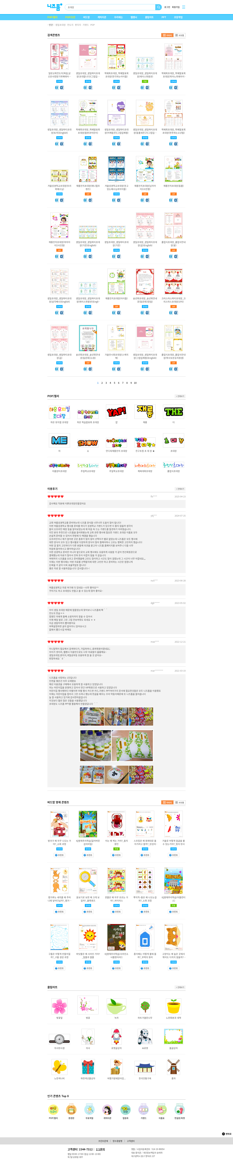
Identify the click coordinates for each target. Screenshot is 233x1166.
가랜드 (86, 24)
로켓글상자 (116, 1048)
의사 (88, 1048)
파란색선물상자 (88, 1078)
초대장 (173, 451)
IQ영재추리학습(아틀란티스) (173, 899)
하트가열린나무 (145, 1017)
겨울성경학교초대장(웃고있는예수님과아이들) (116, 187)
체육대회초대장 (145, 471)
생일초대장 (60, 24)
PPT (164, 17)
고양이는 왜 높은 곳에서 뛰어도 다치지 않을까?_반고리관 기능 (173, 957)
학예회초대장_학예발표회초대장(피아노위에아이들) (174, 76)
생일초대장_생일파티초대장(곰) (59, 356)
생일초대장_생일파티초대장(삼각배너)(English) (59, 300)
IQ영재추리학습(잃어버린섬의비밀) (88, 842)
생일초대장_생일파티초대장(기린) (116, 243)
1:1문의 (100, 1149)
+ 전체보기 (180, 396)
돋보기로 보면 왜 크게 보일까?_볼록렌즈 (88, 899)
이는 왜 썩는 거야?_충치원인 (116, 842)
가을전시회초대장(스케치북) (116, 356)
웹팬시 (134, 17)
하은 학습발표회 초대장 (88, 422)
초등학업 (178, 17)
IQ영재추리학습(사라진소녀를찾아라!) (116, 955)
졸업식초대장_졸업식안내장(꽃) (174, 243)
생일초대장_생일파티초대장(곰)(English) (145, 243)
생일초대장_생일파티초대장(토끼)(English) (59, 131)
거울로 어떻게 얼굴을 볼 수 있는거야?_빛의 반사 (173, 842)
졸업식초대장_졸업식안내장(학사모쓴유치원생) (174, 356)
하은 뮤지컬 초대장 (59, 422)
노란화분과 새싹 (173, 1017)
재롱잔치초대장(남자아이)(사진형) (145, 187)
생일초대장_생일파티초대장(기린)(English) (88, 243)
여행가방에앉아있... (116, 1078)
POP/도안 (70, 17)
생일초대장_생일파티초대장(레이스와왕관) (145, 75)
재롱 (145, 422)
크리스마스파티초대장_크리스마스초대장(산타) (174, 300)
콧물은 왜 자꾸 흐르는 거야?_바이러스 (116, 899)
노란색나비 (59, 1078)
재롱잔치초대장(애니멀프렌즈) (88, 187)
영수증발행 (117, 1141)
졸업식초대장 (173, 471)
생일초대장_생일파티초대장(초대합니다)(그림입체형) (88, 76)
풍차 (173, 1078)
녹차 (116, 1017)
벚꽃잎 (59, 1017)
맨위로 (229, 1133)
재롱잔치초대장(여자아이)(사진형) (59, 243)
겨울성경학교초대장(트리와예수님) (59, 187)
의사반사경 (59, 1048)
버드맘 (86, 17)
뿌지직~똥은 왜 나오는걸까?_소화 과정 (145, 899)
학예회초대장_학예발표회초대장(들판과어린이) (88, 131)
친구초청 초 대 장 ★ (145, 451)
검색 (158, 7)
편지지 (78, 24)
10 (135, 383)
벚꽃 (88, 1017)
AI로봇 (145, 1048)
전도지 (70, 24)
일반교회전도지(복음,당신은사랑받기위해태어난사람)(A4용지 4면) (59, 76)
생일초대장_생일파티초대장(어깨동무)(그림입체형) (116, 131)
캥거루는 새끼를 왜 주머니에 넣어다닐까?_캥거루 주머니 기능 (59, 901)
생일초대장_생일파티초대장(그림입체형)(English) (145, 356)
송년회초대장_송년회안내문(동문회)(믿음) (145, 300)
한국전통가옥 (145, 1078)
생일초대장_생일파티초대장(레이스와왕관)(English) (88, 302)
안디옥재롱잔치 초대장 (116, 451)
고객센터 (131, 1141)
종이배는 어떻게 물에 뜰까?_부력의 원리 (145, 955)
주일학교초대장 (88, 471)
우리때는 (118, 17)
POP (92, 24)
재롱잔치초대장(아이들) (116, 298)
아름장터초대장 (59, 471)
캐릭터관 (102, 17)
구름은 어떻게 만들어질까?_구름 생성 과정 (59, 955)
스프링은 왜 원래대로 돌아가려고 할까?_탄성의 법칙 (145, 844)
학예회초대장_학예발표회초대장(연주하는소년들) (174, 131)
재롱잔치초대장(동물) (173, 185)
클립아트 (149, 17)
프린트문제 (103, 1141)
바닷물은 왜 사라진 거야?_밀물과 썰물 (88, 955)
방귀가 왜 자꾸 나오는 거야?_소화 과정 (59, 842)
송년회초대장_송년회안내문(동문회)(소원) (88, 356)
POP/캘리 (52, 17)
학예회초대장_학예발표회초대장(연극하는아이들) (116, 75)
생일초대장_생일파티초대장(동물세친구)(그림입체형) (145, 133)
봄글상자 (173, 1048)
